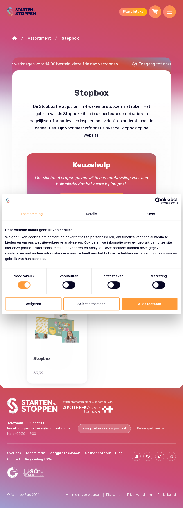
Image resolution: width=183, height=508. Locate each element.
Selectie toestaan (91, 304)
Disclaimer (114, 495)
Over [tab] (151, 214)
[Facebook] (147, 456)
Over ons (14, 453)
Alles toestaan (149, 304)
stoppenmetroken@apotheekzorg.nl (38, 428)
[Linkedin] (136, 456)
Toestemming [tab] (32, 214)
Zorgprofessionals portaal (104, 428)
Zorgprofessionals (65, 453)
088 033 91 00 (26, 423)
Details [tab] (91, 214)
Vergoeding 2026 (38, 459)
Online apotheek (150, 428)
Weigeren (33, 304)
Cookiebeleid (167, 495)
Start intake (133, 12)
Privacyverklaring (139, 495)
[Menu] (169, 11)
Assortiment (39, 38)
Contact (13, 459)
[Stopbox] (57, 361)
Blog (118, 453)
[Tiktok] (159, 456)
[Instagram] (171, 456)
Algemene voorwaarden (83, 495)
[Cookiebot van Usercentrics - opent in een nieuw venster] (158, 200)
